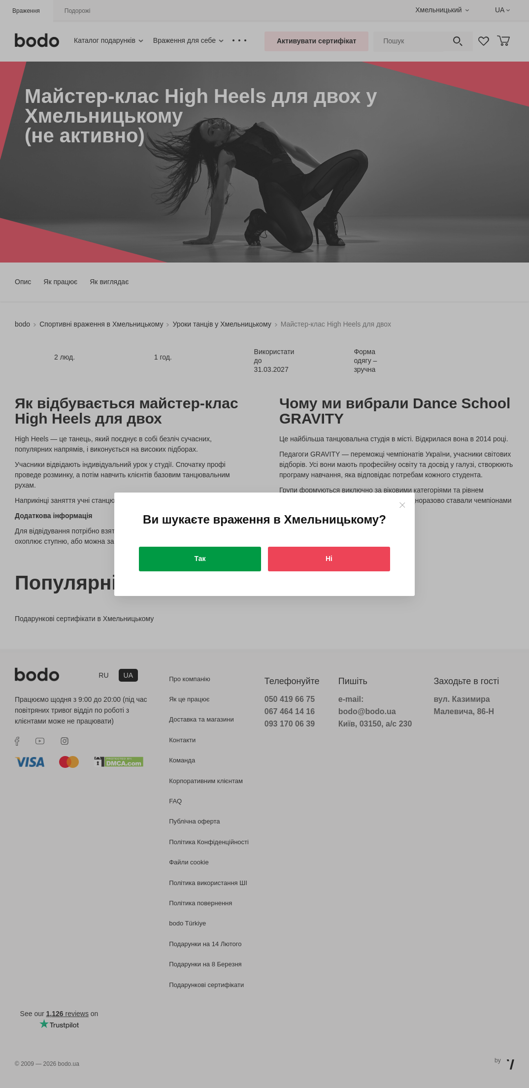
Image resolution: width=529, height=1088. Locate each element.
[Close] (402, 505)
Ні (329, 558)
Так (200, 558)
